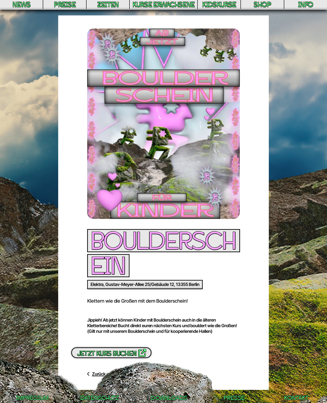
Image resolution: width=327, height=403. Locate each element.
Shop (264, 5)
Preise (63, 5)
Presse (234, 398)
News (21, 5)
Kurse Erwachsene (163, 7)
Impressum (32, 398)
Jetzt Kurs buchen (111, 353)
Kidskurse (221, 5)
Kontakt (296, 398)
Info (306, 5)
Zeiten (105, 5)
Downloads (169, 398)
